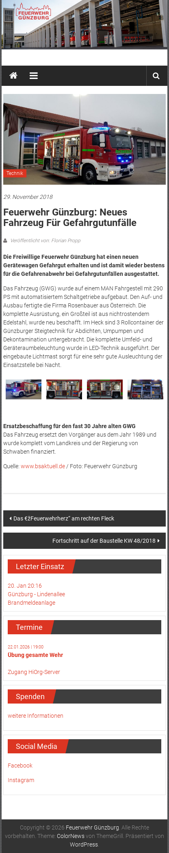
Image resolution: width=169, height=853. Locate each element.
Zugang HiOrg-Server (34, 672)
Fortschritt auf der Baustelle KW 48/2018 (104, 540)
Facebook (20, 765)
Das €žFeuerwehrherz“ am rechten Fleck (63, 518)
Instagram (21, 780)
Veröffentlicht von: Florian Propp (44, 240)
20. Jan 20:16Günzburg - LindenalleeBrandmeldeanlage (36, 594)
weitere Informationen (35, 715)
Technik (14, 173)
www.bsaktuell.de (43, 466)
